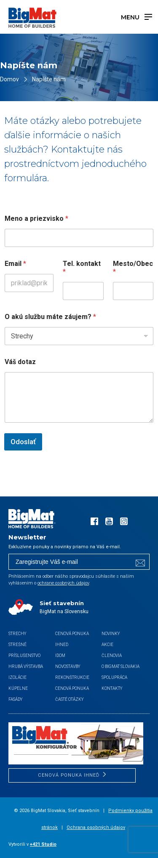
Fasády (15, 699)
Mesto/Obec (133, 268)
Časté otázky (69, 699)
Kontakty (112, 688)
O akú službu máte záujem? (50, 317)
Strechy (17, 633)
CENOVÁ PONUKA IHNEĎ (68, 775)
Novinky (111, 633)
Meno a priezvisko (36, 218)
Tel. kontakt (82, 268)
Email (15, 264)
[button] (17, 841)
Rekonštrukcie (72, 677)
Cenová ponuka (72, 688)
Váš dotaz (20, 362)
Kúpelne (18, 688)
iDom (60, 655)
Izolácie (17, 677)
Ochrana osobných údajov (96, 827)
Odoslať (23, 441)
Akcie (107, 644)
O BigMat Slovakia (120, 666)
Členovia (112, 655)
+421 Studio (43, 844)
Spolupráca (114, 677)
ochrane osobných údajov (63, 583)
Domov (9, 79)
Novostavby (67, 666)
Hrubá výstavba (25, 666)
